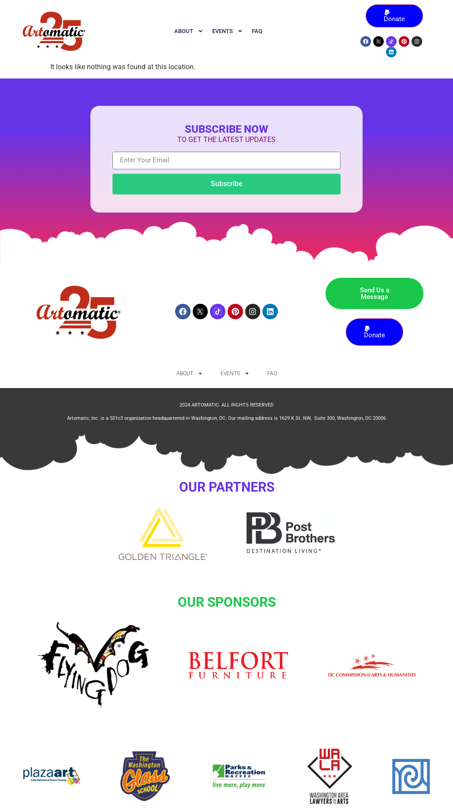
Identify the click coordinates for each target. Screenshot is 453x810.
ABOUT (188, 31)
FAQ (257, 31)
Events (227, 31)
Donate (398, 16)
